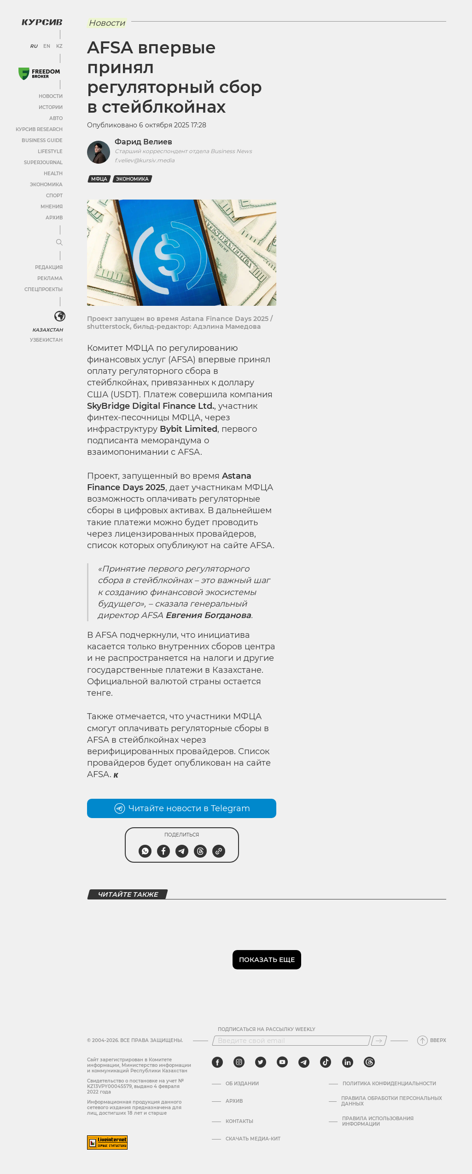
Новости (50, 96)
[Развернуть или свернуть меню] (59, 242)
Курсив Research (38, 129)
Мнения (51, 206)
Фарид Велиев (143, 141)
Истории (50, 107)
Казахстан (47, 329)
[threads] (369, 1062)
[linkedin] (347, 1062)
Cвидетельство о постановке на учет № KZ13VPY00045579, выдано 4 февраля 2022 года (135, 1086)
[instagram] (239, 1062)
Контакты (239, 1121)
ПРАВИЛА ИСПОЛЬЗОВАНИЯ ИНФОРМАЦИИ (378, 1121)
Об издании (242, 1084)
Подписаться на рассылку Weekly (266, 1029)
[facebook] (217, 1062)
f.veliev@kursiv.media (145, 160)
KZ (59, 46)
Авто (55, 118)
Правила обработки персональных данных (391, 1101)
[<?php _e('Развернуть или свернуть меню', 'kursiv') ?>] (59, 316)
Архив (53, 217)
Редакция (48, 267)
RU (33, 46)
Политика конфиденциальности (389, 1084)
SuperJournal (42, 162)
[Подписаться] (379, 1041)
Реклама (49, 278)
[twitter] (260, 1062)
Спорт (54, 195)
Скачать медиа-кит (253, 1139)
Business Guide (41, 140)
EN (46, 46)
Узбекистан (45, 340)
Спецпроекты (43, 289)
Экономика (45, 184)
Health (52, 173)
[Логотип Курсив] (41, 21)
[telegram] (303, 1062)
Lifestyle (49, 151)
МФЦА (99, 179)
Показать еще (267, 960)
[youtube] (282, 1062)
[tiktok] (325, 1062)
